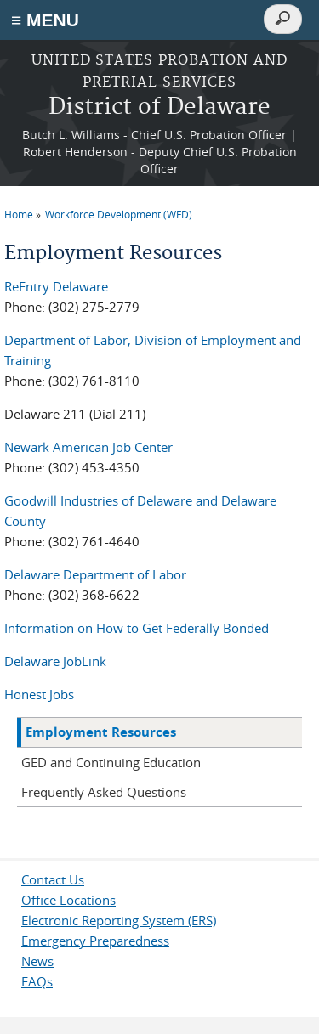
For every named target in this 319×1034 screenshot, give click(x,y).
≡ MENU (45, 20)
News (37, 960)
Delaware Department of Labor (95, 574)
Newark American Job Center (88, 446)
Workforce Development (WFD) (118, 214)
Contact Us (52, 879)
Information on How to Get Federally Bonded (136, 627)
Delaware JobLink (55, 661)
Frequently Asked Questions (103, 791)
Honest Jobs (39, 694)
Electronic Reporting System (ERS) (118, 920)
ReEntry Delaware (56, 286)
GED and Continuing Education (111, 762)
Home (18, 214)
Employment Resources (101, 732)
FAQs (37, 981)
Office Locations (68, 899)
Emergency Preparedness (95, 940)
